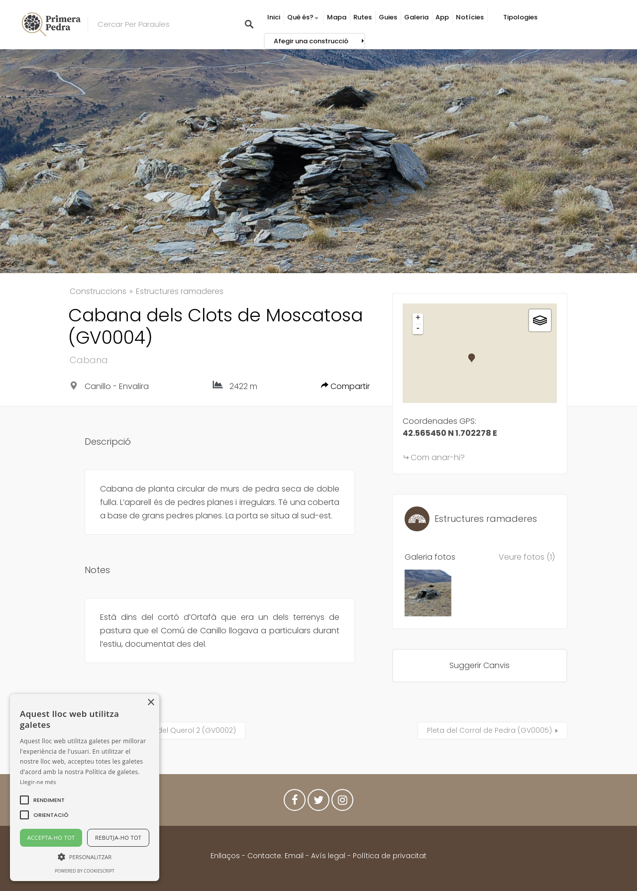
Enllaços (226, 856)
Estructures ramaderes (179, 291)
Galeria (416, 17)
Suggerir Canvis (479, 665)
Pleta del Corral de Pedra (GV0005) (489, 730)
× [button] (150, 702)
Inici (273, 17)
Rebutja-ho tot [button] (118, 837)
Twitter (318, 802)
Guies (388, 17)
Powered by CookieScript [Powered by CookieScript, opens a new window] (84, 871)
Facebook (295, 802)
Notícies (470, 17)
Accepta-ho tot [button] (51, 837)
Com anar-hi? (438, 457)
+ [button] (418, 318)
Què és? (300, 17)
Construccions (98, 291)
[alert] (84, 787)
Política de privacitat (389, 856)
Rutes (362, 17)
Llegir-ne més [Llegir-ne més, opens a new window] (38, 782)
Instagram (342, 802)
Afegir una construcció (311, 41)
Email (294, 856)
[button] (49, 800)
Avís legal (328, 856)
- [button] (418, 329)
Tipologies (520, 17)
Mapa (336, 17)
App (442, 17)
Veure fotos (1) (527, 557)
